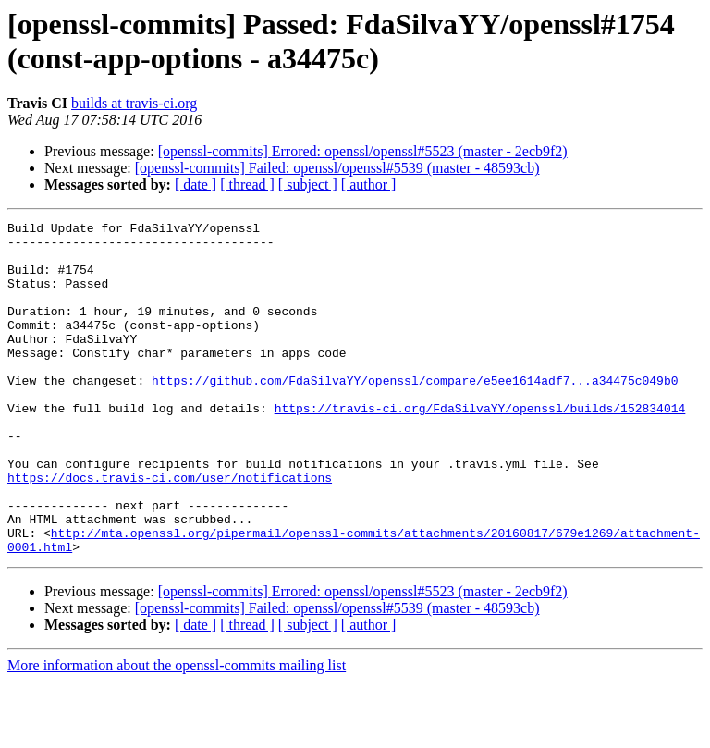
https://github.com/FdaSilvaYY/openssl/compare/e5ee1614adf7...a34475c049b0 (415, 413)
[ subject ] (307, 184)
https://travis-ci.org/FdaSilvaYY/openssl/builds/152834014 (480, 446)
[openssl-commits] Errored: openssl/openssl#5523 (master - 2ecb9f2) (363, 151)
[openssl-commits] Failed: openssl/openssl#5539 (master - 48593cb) (337, 168)
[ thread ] (247, 184)
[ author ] (369, 184)
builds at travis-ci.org (134, 103)
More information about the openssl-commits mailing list (176, 732)
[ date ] (195, 184)
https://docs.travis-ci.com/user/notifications (169, 529)
